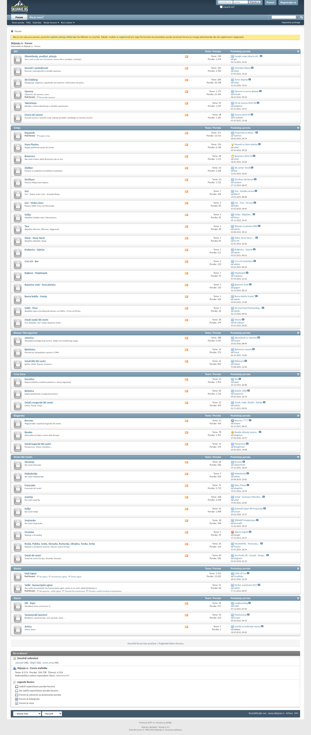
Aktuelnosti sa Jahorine (246, 337)
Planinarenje (241, 614)
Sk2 (236, 379)
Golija (28, 214)
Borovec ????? (242, 420)
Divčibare (30, 179)
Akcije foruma (50, 22)
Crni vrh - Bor (32, 261)
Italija (28, 508)
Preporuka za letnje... (245, 132)
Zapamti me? (227, 7)
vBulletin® (153, 727)
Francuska (30, 485)
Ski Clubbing (31, 79)
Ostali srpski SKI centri (36, 319)
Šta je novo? (37, 17)
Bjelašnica (30, 349)
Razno (17, 598)
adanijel (19, 662)
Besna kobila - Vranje (36, 296)
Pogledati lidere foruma (171, 643)
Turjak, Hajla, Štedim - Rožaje (248, 402)
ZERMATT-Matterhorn (245, 520)
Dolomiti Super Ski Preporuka (249, 508)
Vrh (296, 713)
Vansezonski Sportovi (36, 614)
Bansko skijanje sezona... (246, 432)
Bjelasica (29, 390)
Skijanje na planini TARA (246, 226)
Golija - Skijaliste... (243, 214)
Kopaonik (30, 132)
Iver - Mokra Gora (34, 202)
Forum (19, 17)
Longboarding (241, 603)
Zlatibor (29, 167)
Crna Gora (19, 374)
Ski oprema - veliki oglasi (50, 591)
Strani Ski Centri (23, 457)
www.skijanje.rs (276, 713)
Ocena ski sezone (34, 114)
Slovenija (29, 461)
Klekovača (239, 361)
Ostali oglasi (76, 576)
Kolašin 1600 (241, 390)
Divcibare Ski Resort (244, 179)
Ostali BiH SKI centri (35, 361)
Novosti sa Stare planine (246, 144)
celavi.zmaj (48, 662)
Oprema (29, 91)
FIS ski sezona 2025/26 (245, 103)
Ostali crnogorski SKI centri (39, 402)
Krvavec (238, 461)
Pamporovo (240, 443)
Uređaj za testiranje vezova (247, 626)
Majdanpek (240, 273)
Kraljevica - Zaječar (35, 249)
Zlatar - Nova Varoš (35, 237)
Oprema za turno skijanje (247, 91)
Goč (27, 191)
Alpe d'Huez (240, 485)
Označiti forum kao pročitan (142, 643)
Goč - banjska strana (244, 191)
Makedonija (31, 473)
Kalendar (37, 22)
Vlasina (238, 319)
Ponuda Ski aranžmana (75, 591)
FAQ (28, 22)
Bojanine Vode (242, 284)
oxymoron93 (62, 675)
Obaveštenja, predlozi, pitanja (41, 56)
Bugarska (19, 415)
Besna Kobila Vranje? (245, 296)
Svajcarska (30, 520)
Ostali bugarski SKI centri (38, 443)
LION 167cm (240, 573)
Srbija (17, 128)
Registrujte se (288, 2)
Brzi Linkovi (66, 22)
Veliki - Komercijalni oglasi (39, 585)
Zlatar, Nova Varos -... (245, 237)
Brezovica (30, 156)
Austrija (29, 497)
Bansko (28, 432)
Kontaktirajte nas (257, 713)
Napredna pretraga (291, 22)
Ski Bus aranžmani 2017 (246, 585)
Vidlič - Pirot (31, 308)
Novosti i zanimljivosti (36, 68)
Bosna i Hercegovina (25, 333)
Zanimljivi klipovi (243, 68)
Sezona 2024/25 (242, 114)
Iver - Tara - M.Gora (244, 202)
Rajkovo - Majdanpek (36, 273)
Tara (27, 226)
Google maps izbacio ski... (247, 56)
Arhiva (28, 626)
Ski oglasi (43, 576)
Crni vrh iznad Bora (244, 261)
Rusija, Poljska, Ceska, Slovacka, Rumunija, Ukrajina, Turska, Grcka (60, 543)
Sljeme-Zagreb (242, 532)
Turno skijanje (241, 79)
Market (17, 568)
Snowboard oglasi (59, 576)
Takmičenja (31, 103)
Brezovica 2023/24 (243, 156)
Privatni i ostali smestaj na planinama (105, 591)
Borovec (29, 420)
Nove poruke (18, 22)
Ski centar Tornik (243, 167)
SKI (16, 51)
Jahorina (29, 337)
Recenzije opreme (47, 97)
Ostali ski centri (33, 555)
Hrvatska (29, 532)
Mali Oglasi (30, 573)
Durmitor (30, 379)
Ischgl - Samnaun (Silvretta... (248, 497)
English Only (44, 136)
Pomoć (271, 2)
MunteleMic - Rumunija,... (247, 543)
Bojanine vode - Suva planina (40, 284)
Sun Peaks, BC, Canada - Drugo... (250, 555)
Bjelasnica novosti (243, 349)
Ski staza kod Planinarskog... (248, 308)
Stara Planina (32, 144)
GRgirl (33, 662)
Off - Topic (30, 603)
